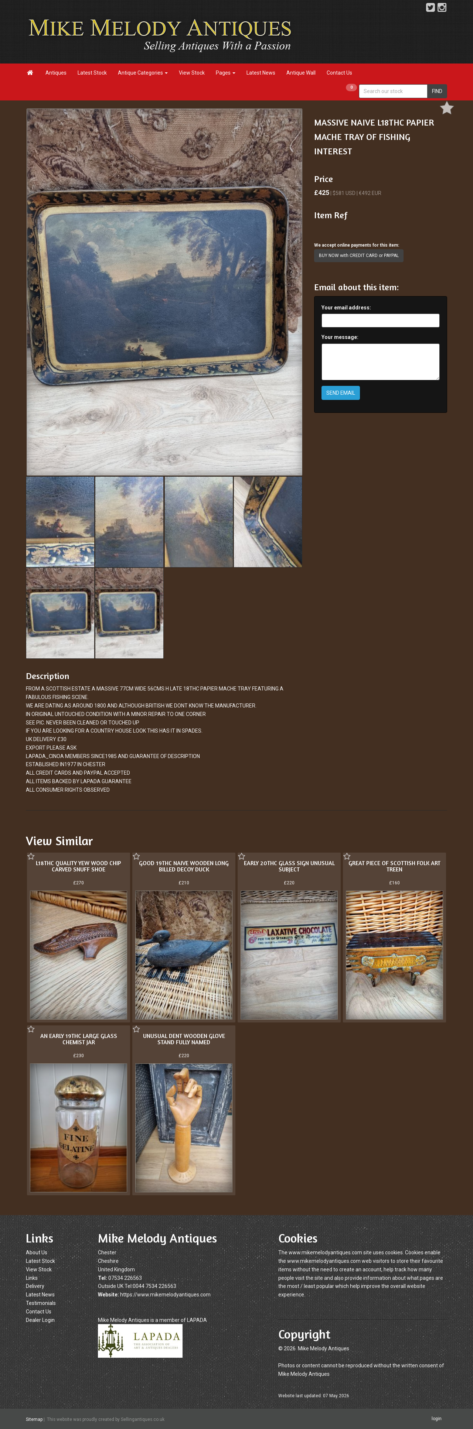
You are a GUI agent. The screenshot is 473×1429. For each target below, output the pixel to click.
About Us (36, 1252)
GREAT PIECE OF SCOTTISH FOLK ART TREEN (394, 866)
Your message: (339, 337)
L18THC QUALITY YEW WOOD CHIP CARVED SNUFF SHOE (78, 866)
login (437, 1418)
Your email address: (346, 308)
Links (32, 1278)
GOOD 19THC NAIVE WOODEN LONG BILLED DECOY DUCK (184, 866)
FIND (437, 91)
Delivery (35, 1286)
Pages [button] (225, 73)
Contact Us (339, 73)
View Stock (192, 73)
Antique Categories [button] (143, 73)
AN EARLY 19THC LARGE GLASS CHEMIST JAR (78, 1039)
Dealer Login (40, 1320)
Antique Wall (301, 73)
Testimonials (41, 1303)
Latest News (260, 73)
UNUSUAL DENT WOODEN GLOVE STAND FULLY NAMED (184, 1039)
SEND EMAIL (340, 393)
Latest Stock (92, 73)
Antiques (56, 73)
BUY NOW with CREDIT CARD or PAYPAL (359, 255)
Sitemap (34, 1419)
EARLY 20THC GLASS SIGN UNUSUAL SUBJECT (289, 866)
